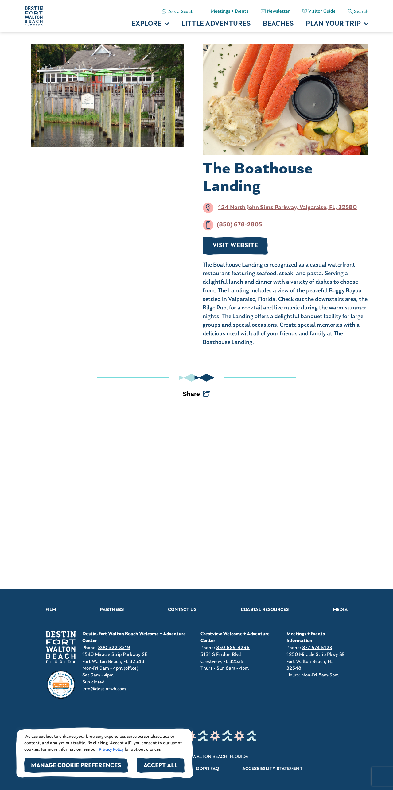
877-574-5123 (317, 647)
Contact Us (182, 609)
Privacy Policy (111, 749)
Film (50, 609)
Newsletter (278, 11)
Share (191, 394)
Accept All (160, 766)
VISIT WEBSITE (235, 246)
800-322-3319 (114, 647)
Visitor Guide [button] (322, 11)
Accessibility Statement (272, 768)
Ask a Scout (180, 11)
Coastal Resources (265, 609)
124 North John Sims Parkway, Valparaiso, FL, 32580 (287, 207)
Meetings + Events (229, 11)
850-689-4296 (233, 647)
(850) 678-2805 (239, 225)
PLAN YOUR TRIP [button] (333, 24)
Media (340, 609)
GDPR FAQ (207, 768)
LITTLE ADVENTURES (216, 24)
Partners (112, 609)
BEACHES (278, 24)
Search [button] (361, 11)
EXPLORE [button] (146, 24)
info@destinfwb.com (104, 689)
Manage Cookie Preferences (76, 766)
